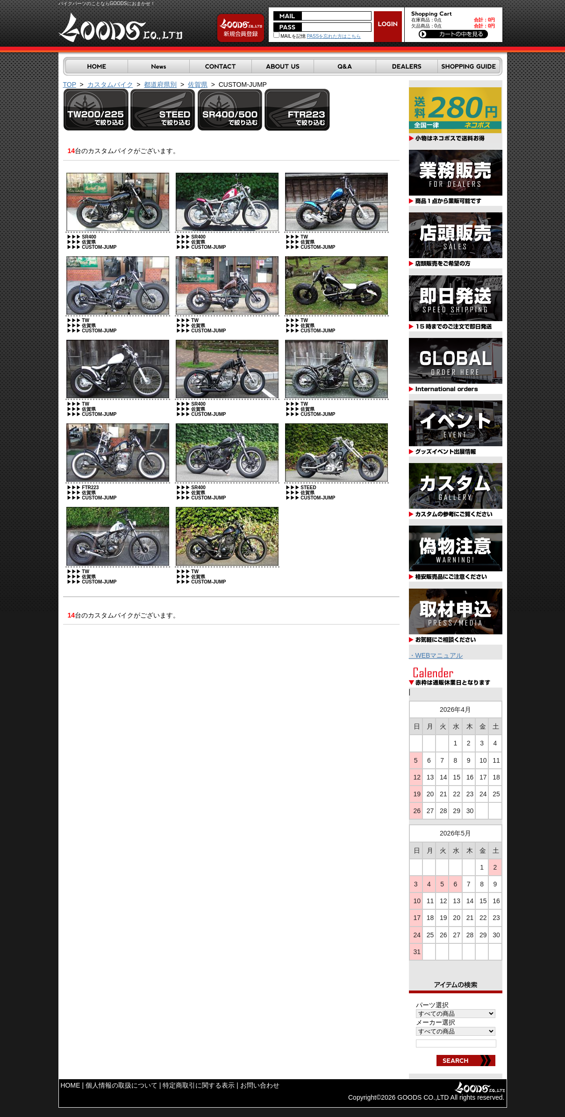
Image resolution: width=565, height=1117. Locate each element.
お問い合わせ (259, 1085)
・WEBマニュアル (436, 655)
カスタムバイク (110, 84)
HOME (70, 1085)
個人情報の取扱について (121, 1085)
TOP (69, 84)
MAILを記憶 (289, 36)
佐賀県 (197, 84)
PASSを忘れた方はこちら (334, 36)
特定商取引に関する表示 (199, 1085)
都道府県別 (160, 84)
